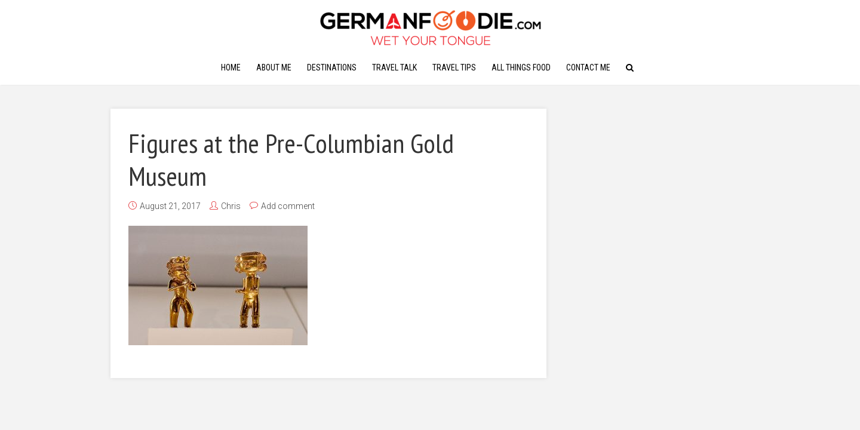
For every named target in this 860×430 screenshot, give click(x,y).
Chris (231, 206)
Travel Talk (394, 67)
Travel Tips (454, 67)
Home (231, 67)
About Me (273, 67)
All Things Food (521, 67)
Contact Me (588, 67)
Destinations (332, 67)
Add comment (288, 206)
